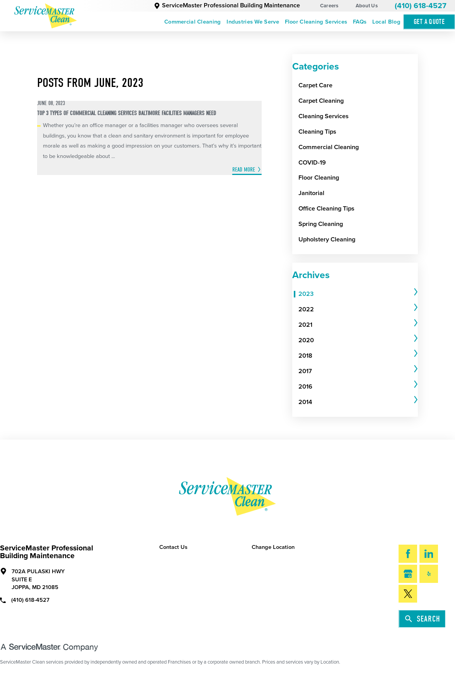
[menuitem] (193, 22)
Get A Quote (429, 22)
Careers (329, 6)
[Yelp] (428, 574)
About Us (367, 6)
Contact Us (173, 547)
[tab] (358, 294)
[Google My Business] (408, 574)
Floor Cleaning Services (316, 22)
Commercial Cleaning (192, 22)
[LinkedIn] (428, 553)
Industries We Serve (253, 22)
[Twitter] (408, 594)
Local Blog (386, 22)
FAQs (359, 22)
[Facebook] (408, 553)
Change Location (273, 547)
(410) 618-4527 (420, 5)
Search (422, 618)
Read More (243, 169)
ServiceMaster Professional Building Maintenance (227, 5)
